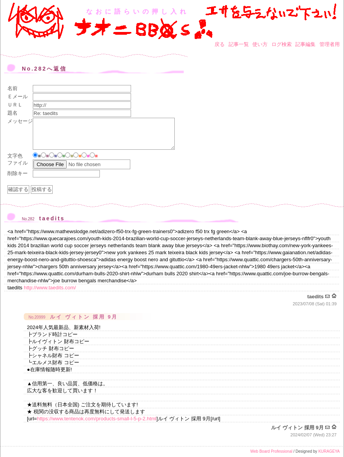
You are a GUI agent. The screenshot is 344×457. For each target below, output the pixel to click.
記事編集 (305, 44)
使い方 (260, 44)
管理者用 (329, 44)
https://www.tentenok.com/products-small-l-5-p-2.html (96, 419)
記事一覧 (239, 44)
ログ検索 (281, 44)
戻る (220, 44)
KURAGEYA (329, 451)
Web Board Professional (271, 451)
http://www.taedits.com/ (50, 287)
